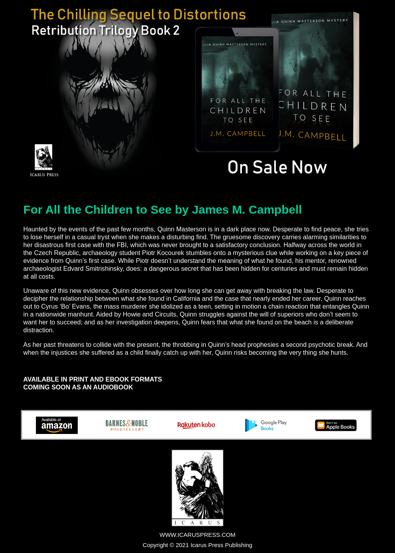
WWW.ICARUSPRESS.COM (197, 534)
